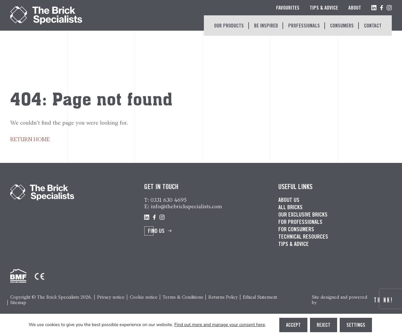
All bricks (290, 208)
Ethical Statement (260, 297)
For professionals (300, 222)
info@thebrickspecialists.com (186, 206)
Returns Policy (223, 297)
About (354, 8)
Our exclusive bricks (303, 215)
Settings (355, 325)
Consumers (342, 26)
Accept (293, 325)
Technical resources (303, 237)
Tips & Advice (324, 8)
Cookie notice (144, 297)
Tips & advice (293, 245)
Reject (323, 325)
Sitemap (18, 302)
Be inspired (266, 26)
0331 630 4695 (169, 200)
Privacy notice (111, 297)
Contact (373, 26)
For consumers (296, 230)
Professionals (304, 26)
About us (288, 200)
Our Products (229, 26)
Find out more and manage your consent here (219, 325)
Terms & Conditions (183, 297)
